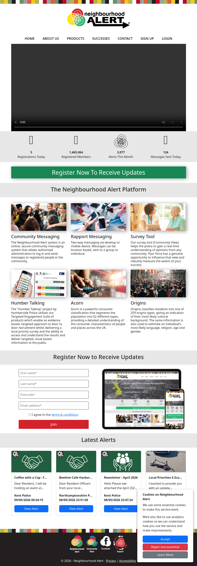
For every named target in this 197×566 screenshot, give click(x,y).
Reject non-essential (165, 547)
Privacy (111, 561)
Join (54, 424)
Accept (165, 539)
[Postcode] (54, 395)
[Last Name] (54, 384)
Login (167, 38)
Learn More (165, 555)
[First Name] (54, 373)
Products (75, 38)
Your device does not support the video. (98, 87)
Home (30, 38)
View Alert (31, 509)
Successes (101, 38)
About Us (51, 38)
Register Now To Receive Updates (98, 172)
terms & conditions (64, 415)
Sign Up (147, 38)
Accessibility (127, 561)
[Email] (54, 405)
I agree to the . (54, 415)
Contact (125, 38)
